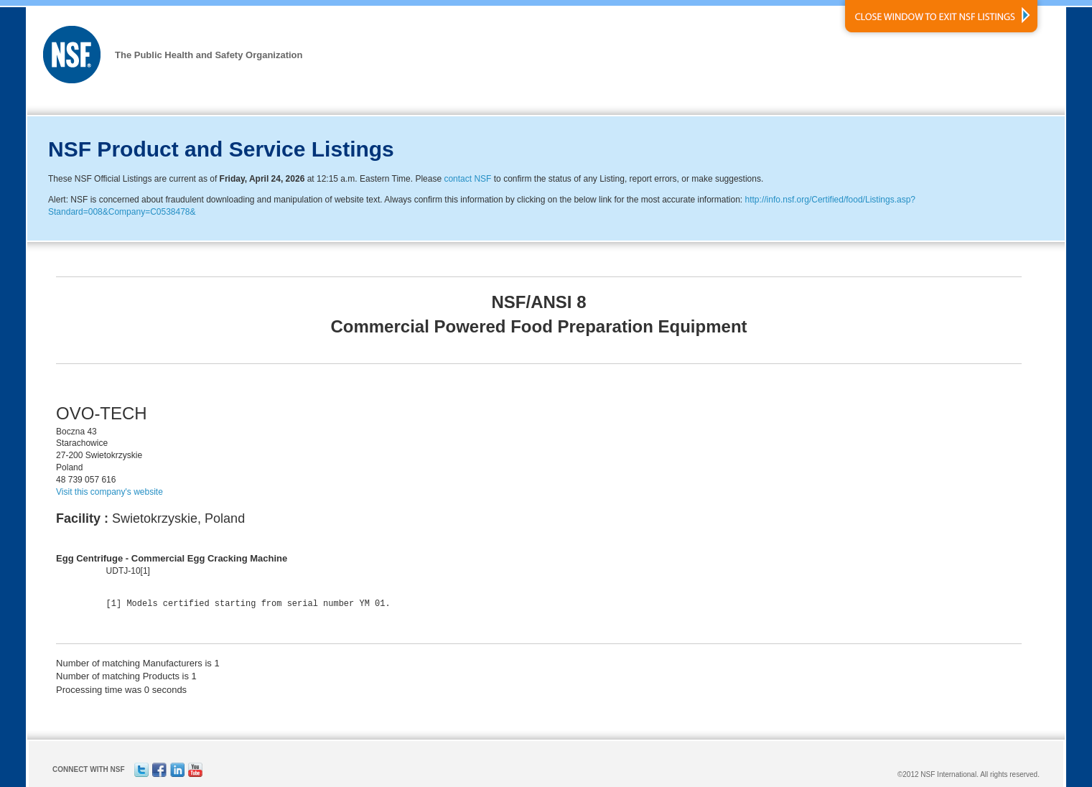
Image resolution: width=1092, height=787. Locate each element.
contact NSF (467, 179)
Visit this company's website (109, 492)
